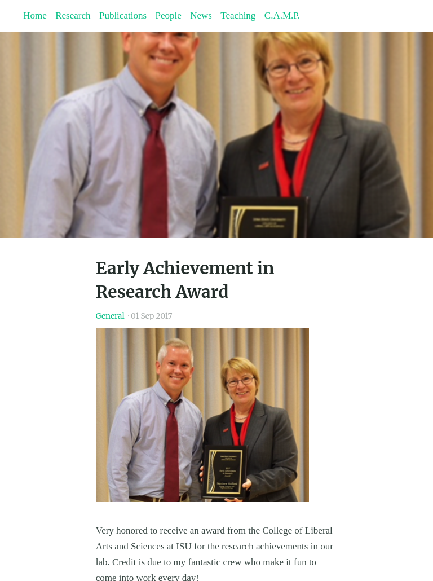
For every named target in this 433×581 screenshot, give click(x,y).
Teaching (237, 15)
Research (72, 15)
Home (35, 15)
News (201, 15)
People (168, 15)
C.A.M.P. (282, 15)
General (110, 316)
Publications (123, 15)
